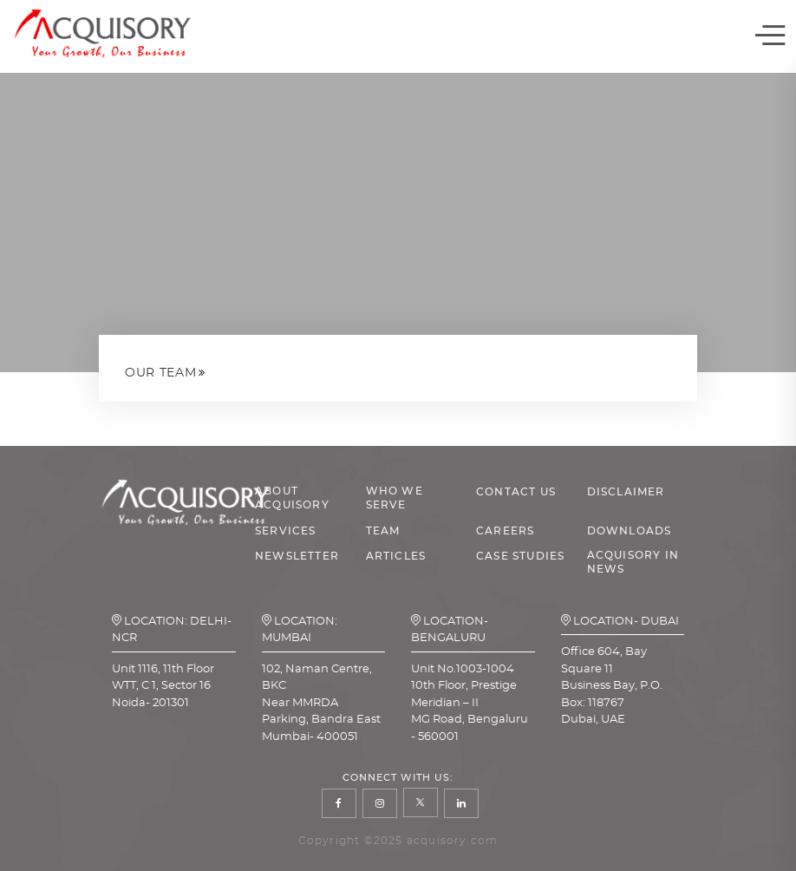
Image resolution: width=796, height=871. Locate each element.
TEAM (383, 531)
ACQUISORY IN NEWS (633, 562)
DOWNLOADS (629, 531)
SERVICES (285, 531)
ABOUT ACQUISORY (292, 498)
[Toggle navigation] (770, 37)
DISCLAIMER (626, 492)
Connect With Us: (398, 778)
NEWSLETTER (297, 556)
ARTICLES (396, 556)
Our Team (160, 373)
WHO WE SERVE (394, 498)
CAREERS (505, 531)
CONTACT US (516, 492)
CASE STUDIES (520, 556)
